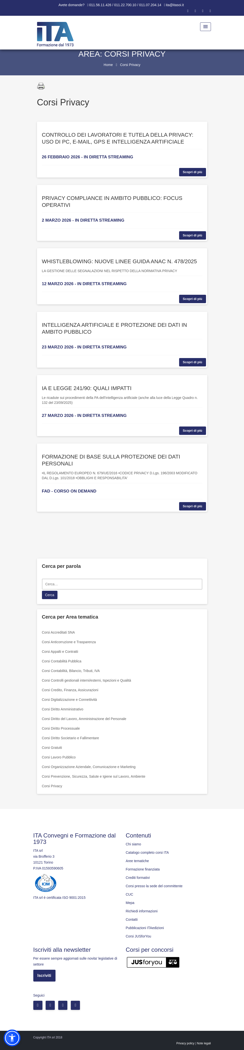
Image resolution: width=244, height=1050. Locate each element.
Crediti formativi (138, 878)
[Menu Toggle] (205, 26)
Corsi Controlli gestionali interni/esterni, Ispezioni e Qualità (86, 680)
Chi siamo (133, 844)
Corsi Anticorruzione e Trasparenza (69, 642)
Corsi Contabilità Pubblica (61, 661)
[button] (12, 1038)
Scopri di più (192, 172)
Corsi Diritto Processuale (61, 728)
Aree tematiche (137, 861)
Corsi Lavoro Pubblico (59, 757)
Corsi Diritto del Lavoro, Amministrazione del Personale (84, 719)
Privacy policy (185, 1043)
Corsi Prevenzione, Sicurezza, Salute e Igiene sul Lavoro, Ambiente (93, 776)
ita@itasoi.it (175, 5)
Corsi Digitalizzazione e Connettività (69, 700)
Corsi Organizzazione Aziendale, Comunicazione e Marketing (89, 767)
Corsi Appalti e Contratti (60, 652)
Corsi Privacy (52, 786)
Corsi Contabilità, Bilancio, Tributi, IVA (71, 671)
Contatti (132, 919)
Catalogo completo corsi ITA (147, 852)
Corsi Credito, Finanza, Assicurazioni (70, 690)
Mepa (130, 903)
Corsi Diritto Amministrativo (62, 709)
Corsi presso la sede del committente (154, 886)
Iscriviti (44, 975)
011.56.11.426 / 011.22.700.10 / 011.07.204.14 (125, 5)
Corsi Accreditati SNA (58, 632)
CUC (129, 894)
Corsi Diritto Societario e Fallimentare (70, 738)
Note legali (204, 1043)
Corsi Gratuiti (52, 748)
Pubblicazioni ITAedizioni (145, 928)
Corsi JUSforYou (138, 936)
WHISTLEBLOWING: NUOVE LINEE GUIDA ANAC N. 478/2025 (119, 261)
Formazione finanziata (143, 869)
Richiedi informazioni (142, 911)
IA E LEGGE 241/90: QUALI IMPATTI (87, 388)
